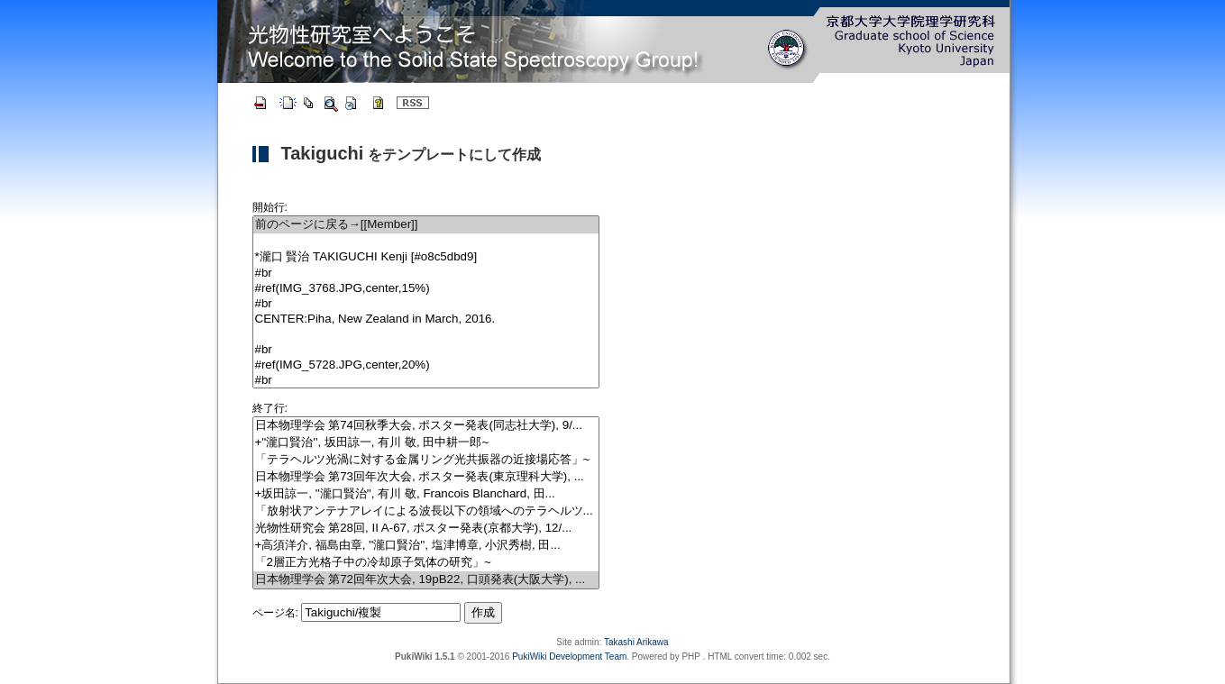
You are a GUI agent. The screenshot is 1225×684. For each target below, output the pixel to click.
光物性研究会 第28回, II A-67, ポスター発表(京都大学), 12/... (426, 528)
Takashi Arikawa (636, 642)
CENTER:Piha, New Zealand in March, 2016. (426, 319)
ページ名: (275, 612)
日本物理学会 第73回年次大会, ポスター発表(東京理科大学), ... (426, 477)
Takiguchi (322, 153)
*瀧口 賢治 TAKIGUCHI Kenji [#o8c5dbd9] (426, 257)
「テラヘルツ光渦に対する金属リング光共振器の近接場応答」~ (426, 460)
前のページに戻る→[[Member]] (426, 224)
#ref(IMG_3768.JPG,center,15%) (426, 288)
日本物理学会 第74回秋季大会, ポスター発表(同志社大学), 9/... (426, 425)
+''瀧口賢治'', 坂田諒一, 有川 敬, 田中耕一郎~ (426, 442)
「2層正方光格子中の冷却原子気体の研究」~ (426, 562)
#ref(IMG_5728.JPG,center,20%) (426, 365)
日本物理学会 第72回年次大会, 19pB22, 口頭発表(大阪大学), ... (426, 579)
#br (426, 273)
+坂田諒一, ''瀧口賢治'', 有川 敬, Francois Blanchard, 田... (426, 494)
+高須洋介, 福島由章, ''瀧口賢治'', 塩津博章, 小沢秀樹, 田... (426, 545)
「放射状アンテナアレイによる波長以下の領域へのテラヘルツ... (426, 511)
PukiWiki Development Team (569, 656)
